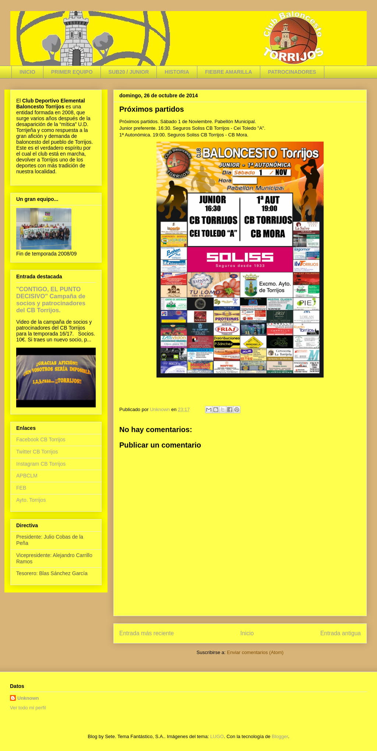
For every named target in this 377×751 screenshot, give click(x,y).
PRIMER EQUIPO (72, 72)
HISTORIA (177, 72)
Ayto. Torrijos (31, 500)
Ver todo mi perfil (28, 707)
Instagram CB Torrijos (41, 464)
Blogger (280, 736)
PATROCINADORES (292, 72)
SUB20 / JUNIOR (129, 72)
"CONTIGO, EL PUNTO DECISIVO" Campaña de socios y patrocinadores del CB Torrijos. (50, 299)
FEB (21, 488)
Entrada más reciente (146, 633)
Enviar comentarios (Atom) (255, 652)
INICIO (27, 72)
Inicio (247, 633)
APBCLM (27, 476)
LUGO (217, 736)
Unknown (28, 698)
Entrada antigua (340, 633)
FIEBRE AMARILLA (228, 72)
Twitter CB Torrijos (37, 452)
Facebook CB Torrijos (41, 439)
